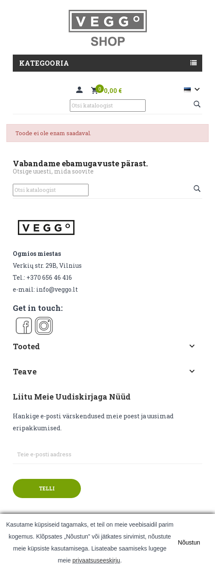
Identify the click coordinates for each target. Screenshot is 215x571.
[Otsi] (108, 105)
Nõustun (189, 542)
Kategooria (44, 62)
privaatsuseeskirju (96, 560)
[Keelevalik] (193, 89)
